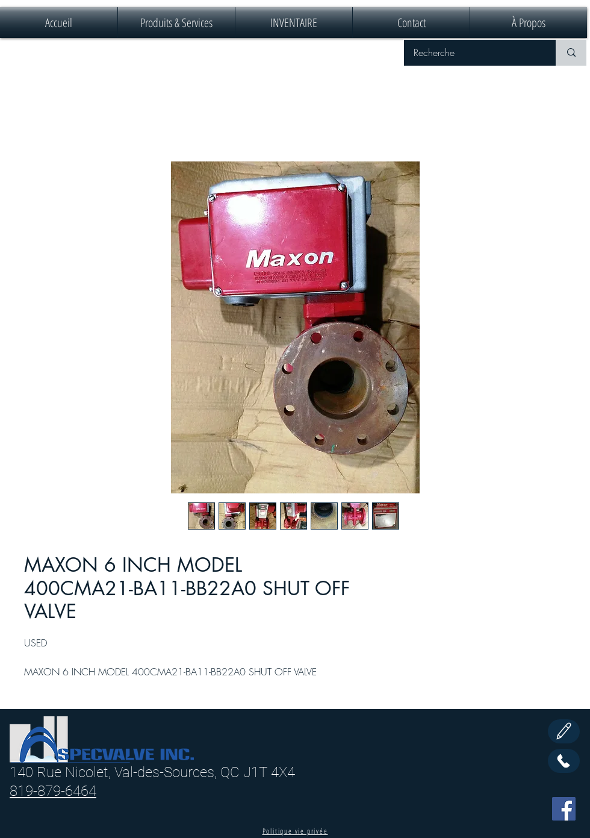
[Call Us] (564, 761)
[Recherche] (472, 53)
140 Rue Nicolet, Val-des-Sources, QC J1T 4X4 (152, 772)
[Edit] (564, 731)
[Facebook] (564, 809)
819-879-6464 (53, 791)
